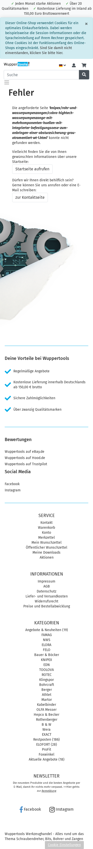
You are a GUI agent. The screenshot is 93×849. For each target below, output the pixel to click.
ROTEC (47, 675)
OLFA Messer (46, 710)
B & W (46, 724)
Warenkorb (46, 527)
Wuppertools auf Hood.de (25, 458)
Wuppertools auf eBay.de (24, 452)
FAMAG (46, 635)
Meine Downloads (46, 552)
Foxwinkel (46, 754)
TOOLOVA (46, 670)
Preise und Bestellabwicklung (46, 606)
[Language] (62, 65)
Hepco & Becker (46, 715)
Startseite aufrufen (32, 169)
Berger (46, 690)
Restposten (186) (46, 739)
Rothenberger (46, 720)
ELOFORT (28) (46, 744)
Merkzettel (46, 537)
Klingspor (46, 680)
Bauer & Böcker (46, 655)
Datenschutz (46, 591)
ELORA (46, 645)
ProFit (46, 749)
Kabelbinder (46, 705)
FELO (46, 650)
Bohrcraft (46, 685)
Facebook (12, 484)
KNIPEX (46, 660)
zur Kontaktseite (30, 197)
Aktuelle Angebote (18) (46, 759)
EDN (46, 665)
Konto (46, 532)
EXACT (46, 734)
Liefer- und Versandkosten (47, 596)
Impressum (46, 581)
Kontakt (46, 523)
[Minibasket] (84, 65)
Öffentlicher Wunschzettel (46, 547)
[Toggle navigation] (7, 82)
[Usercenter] (74, 65)
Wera (46, 729)
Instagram (13, 490)
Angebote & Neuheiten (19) (46, 630)
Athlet (46, 695)
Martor (46, 700)
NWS (46, 640)
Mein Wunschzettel (46, 542)
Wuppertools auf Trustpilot (26, 464)
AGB (46, 586)
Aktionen (47, 557)
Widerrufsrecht (46, 601)
